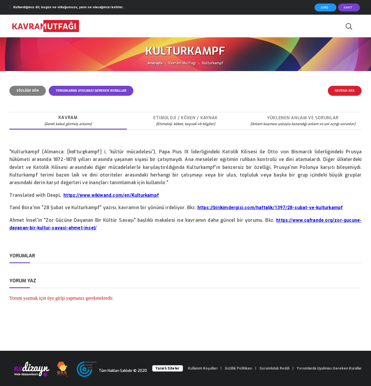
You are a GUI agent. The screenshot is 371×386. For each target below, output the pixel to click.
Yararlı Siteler (167, 368)
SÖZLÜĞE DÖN (27, 91)
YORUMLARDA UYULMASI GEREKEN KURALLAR (91, 91)
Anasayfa (154, 63)
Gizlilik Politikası (238, 368)
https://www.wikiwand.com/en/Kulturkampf (111, 195)
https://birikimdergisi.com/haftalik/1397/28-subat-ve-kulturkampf (270, 207)
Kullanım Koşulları (202, 368)
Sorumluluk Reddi (274, 368)
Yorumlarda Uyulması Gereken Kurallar (329, 368)
